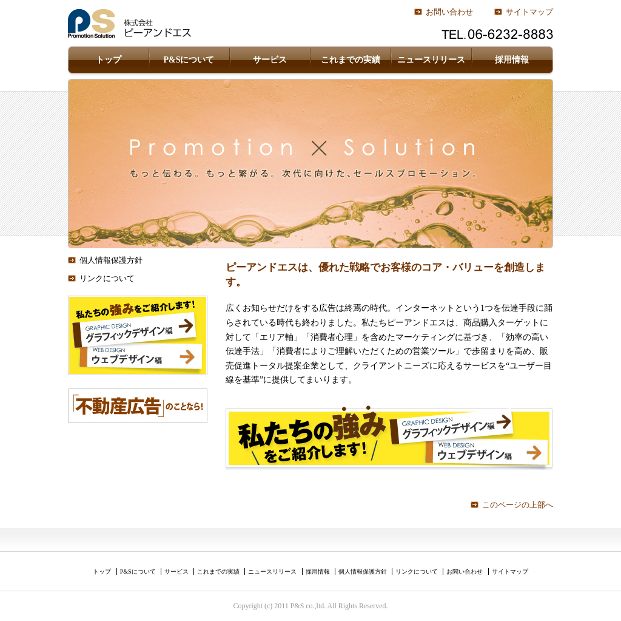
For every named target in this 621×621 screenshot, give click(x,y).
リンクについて (107, 278)
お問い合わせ (449, 11)
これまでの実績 (350, 59)
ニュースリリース (431, 59)
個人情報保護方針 (111, 260)
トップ (108, 59)
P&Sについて (189, 59)
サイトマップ (529, 11)
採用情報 (512, 59)
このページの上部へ (517, 504)
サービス (270, 59)
